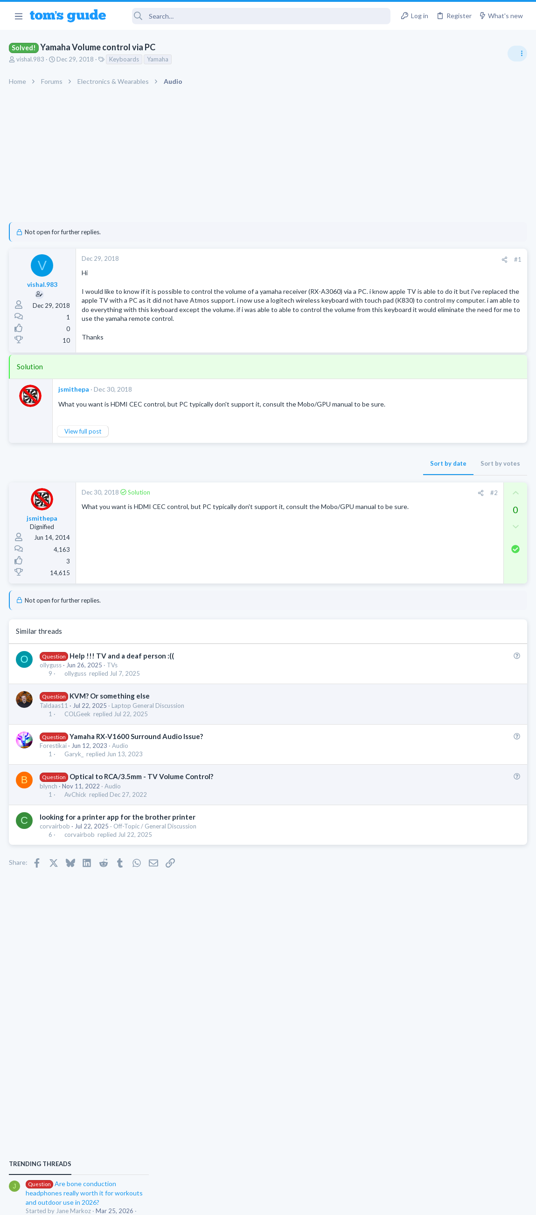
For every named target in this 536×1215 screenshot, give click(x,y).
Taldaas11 (54, 723)
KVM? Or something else (110, 714)
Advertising (168, 1202)
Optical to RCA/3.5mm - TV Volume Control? (142, 795)
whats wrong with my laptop (459, 634)
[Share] (354, 259)
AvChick (76, 812)
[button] (18, 15)
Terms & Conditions (356, 1202)
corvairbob (55, 844)
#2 (344, 511)
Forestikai (53, 763)
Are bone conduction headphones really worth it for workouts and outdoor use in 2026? (462, 535)
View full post (83, 449)
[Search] (254, 16)
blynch (49, 804)
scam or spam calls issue (453, 589)
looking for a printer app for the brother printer (118, 835)
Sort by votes (350, 482)
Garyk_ (74, 772)
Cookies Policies (233, 1202)
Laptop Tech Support (432, 660)
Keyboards (124, 59)
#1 (368, 259)
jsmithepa (74, 398)
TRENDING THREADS (418, 506)
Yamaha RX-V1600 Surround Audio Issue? (136, 754)
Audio (120, 763)
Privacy (292, 1202)
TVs (112, 683)
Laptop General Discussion (148, 723)
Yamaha (158, 59)
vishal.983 (31, 59)
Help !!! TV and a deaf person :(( (122, 674)
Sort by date (298, 482)
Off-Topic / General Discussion (155, 844)
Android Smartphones (434, 614)
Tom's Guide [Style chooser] (460, 1163)
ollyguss (51, 683)
